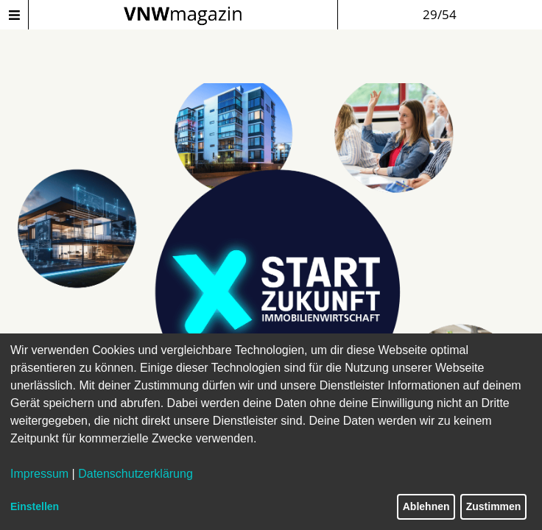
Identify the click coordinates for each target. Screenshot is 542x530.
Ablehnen (426, 506)
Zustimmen (493, 506)
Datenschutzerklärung (135, 473)
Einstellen (34, 506)
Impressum (39, 473)
